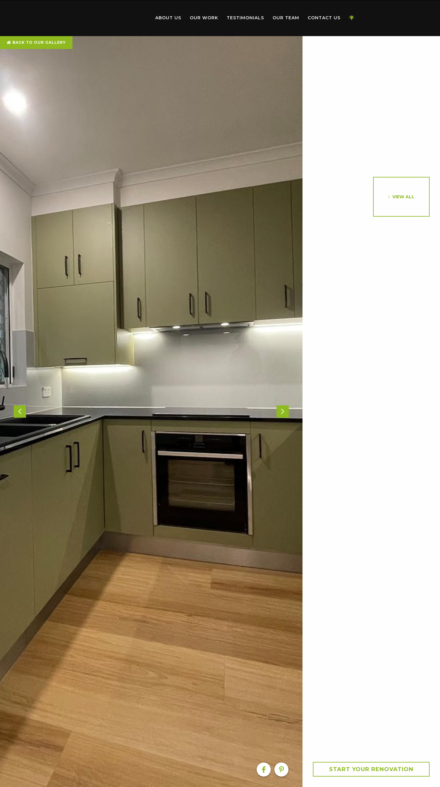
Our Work (204, 18)
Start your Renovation (371, 769)
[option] (151, 411)
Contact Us (324, 18)
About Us (168, 18)
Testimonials (245, 18)
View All (403, 197)
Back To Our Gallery (36, 42)
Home (116, 16)
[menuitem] (116, 18)
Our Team (286, 18)
